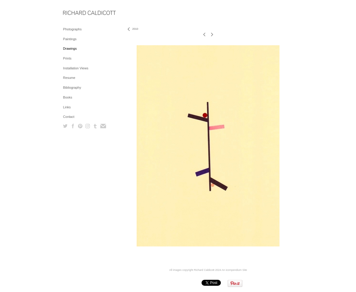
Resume (69, 77)
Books (67, 97)
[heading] (78, 13)
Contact (68, 116)
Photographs (72, 29)
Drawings (70, 48)
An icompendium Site (234, 269)
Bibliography (72, 87)
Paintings (69, 39)
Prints (67, 58)
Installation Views (75, 68)
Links (67, 107)
